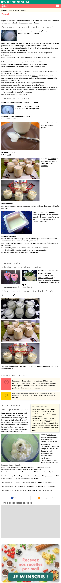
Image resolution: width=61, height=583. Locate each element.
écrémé (56, 43)
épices (50, 275)
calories (36, 476)
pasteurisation (25, 53)
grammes (48, 476)
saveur (36, 250)
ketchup (41, 278)
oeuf (48, 421)
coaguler (51, 78)
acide (40, 388)
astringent (43, 412)
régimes (24, 429)
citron (40, 273)
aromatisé (52, 159)
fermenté (35, 33)
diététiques (51, 435)
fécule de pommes (40, 395)
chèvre (27, 43)
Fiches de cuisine (14, 10)
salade (43, 282)
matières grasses (32, 109)
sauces (57, 280)
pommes (44, 166)
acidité (44, 64)
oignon (48, 278)
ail (52, 278)
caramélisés (45, 163)
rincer (54, 414)
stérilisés (34, 252)
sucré (9, 155)
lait (30, 33)
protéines (7, 422)
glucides (51, 482)
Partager (15, 498)
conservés (36, 381)
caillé (13, 83)
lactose (34, 76)
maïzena (15, 397)
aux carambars (26, 366)
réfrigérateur (47, 381)
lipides (40, 482)
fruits (44, 87)
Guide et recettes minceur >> (17, 1)
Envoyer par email (45, 498)
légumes (25, 285)
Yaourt (23, 10)
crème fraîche (35, 394)
